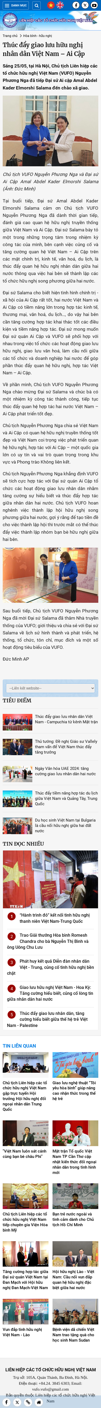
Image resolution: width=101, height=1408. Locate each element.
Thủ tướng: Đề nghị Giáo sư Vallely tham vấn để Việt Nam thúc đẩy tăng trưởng (66, 747)
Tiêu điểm (17, 700)
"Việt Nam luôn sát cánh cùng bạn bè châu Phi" (24, 1154)
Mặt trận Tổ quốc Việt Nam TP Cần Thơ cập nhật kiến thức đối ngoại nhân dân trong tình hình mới (74, 1162)
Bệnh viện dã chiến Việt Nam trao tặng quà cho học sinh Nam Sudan (73, 1335)
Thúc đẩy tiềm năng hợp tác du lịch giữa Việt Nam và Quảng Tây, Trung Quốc (66, 798)
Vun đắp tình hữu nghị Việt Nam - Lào (22, 1332)
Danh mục (16, 5)
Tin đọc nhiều (23, 844)
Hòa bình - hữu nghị (37, 36)
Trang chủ (10, 36)
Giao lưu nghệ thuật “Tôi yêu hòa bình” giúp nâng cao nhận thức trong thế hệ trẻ (74, 1091)
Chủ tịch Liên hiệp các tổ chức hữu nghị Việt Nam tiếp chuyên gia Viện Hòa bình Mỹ (25, 1222)
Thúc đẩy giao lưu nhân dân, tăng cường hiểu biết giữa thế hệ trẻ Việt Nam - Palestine (47, 1019)
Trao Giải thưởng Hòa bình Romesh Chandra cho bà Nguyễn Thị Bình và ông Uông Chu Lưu (48, 941)
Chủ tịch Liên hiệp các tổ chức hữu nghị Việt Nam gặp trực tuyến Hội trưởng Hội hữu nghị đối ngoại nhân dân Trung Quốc (25, 1096)
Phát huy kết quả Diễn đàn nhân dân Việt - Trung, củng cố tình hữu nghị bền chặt (50, 967)
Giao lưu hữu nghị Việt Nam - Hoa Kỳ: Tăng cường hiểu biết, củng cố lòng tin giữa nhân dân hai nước (50, 993)
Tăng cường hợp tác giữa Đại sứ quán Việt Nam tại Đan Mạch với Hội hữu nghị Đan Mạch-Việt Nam (25, 1279)
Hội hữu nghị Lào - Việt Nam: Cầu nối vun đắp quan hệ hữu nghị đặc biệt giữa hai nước (73, 1279)
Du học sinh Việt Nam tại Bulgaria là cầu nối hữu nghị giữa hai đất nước (65, 825)
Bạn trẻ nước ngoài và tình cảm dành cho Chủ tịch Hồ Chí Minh (73, 1219)
